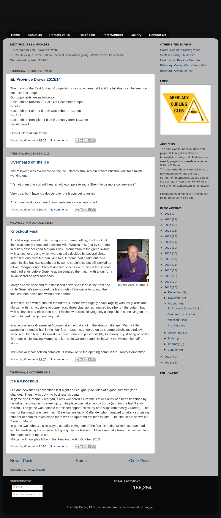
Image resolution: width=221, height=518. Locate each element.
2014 (168, 281)
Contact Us (157, 35)
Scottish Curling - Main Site (177, 55)
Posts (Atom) (36, 469)
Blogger (148, 507)
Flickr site (187, 198)
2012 (168, 356)
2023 (168, 230)
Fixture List (86, 35)
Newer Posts (21, 460)
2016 (168, 270)
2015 (168, 276)
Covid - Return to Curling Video (180, 49)
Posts (18, 487)
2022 (168, 236)
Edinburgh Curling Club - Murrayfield (183, 65)
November (175, 298)
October (173, 303)
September (175, 332)
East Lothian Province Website (180, 60)
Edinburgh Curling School (176, 70)
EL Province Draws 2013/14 (35, 79)
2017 (168, 264)
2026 (168, 213)
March (172, 338)
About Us (34, 35)
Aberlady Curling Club (44, 20)
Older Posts (139, 460)
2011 (168, 362)
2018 (168, 259)
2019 (168, 253)
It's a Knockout (24, 381)
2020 (168, 247)
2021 (168, 241)
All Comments (23, 494)
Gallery (136, 35)
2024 (168, 224)
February (174, 344)
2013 (168, 287)
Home (15, 35)
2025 (168, 219)
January (173, 349)
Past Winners (113, 35)
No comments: (59, 140)
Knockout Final (24, 231)
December (175, 292)
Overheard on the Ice (29, 162)
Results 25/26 (59, 35)
